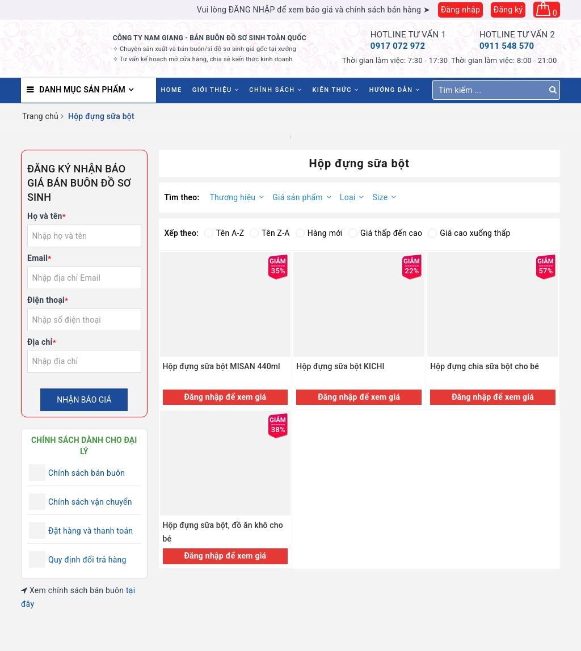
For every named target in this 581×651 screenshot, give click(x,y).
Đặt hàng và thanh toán (90, 530)
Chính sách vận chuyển (90, 501)
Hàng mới (319, 233)
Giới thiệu (215, 90)
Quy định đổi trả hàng (87, 559)
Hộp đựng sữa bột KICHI (340, 366)
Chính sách (275, 90)
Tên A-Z (224, 233)
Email (39, 258)
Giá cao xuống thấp (469, 233)
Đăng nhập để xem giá (225, 396)
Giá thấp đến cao (385, 233)
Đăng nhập (460, 9)
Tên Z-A (269, 233)
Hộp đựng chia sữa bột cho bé (484, 366)
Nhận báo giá (84, 399)
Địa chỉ (41, 341)
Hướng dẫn (394, 90)
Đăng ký (508, 9)
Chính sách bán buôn (86, 472)
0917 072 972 (398, 46)
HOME (171, 90)
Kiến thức (335, 90)
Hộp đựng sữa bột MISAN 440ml (221, 366)
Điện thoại (47, 300)
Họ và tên (46, 216)
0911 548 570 (506, 46)
